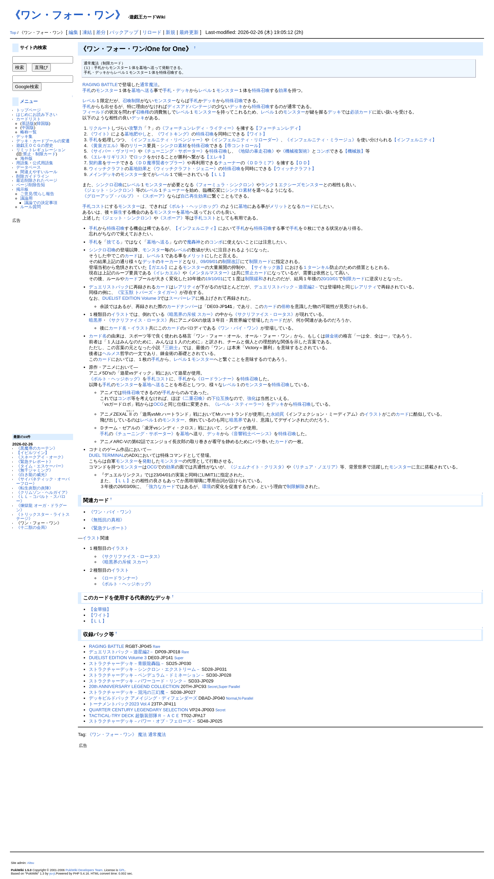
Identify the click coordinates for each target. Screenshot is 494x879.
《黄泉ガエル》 (104, 145)
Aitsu (30, 863)
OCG (158, 404)
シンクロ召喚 (109, 184)
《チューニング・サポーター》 (173, 151)
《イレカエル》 (167, 272)
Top (13, 33)
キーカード (171, 261)
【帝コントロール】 (243, 145)
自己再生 (189, 196)
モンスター (107, 90)
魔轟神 (193, 242)
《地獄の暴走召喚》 (256, 151)
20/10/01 (329, 278)
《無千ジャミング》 (34, 470)
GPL (122, 870)
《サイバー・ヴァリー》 (113, 151)
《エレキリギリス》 (109, 156)
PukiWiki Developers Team (84, 870)
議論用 (26, 198)
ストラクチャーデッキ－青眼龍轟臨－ (127, 663)
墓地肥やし (136, 133)
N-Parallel (245, 698)
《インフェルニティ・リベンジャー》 (167, 139)
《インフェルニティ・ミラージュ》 (320, 139)
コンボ (323, 151)
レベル (205, 90)
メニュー (29, 101)
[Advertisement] (39, 326)
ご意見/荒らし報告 (37, 193)
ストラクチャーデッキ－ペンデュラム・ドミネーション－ (147, 675)
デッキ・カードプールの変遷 (43, 141)
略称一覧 (28, 132)
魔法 (142, 734)
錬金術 (332, 335)
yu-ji (52, 873)
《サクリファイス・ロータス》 (264, 314)
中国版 (28, 127)
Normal (231, 698)
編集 (73, 32)
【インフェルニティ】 (414, 139)
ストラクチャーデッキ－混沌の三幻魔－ (129, 692)
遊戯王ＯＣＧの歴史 (34, 145)
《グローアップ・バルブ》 (109, 196)
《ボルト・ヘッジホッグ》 (194, 206)
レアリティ (185, 286)
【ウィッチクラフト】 (294, 168)
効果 (283, 90)
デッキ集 (24, 136)
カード (307, 206)
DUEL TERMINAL (106, 455)
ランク (267, 184)
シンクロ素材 (173, 145)
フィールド (93, 112)
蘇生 (118, 212)
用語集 (22, 163)
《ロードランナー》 (216, 378)
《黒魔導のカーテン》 (36, 448)
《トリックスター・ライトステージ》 (43, 516)
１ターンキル (316, 267)
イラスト (120, 314)
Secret (212, 687)
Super (179, 658)
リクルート (100, 128)
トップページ (28, 110)
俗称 (285, 306)
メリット (278, 206)
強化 (251, 398)
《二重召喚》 (193, 398)
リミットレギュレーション (41, 149)
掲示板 (22, 189)
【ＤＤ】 (303, 162)
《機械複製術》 (296, 151)
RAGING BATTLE (100, 84)
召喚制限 (131, 100)
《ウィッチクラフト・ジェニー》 (184, 168)
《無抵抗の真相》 (107, 519)
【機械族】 (354, 151)
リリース (138, 145)
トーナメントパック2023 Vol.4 (119, 703)
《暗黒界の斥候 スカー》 (190, 314)
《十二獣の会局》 (32, 527)
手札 (86, 90)
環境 (206, 486)
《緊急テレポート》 (34, 461)
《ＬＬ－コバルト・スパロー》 (41, 498)
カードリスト (28, 119)
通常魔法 (149, 84)
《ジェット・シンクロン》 (109, 190)
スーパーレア (182, 298)
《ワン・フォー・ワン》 (67, 15)
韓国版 (43, 123)
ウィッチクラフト (107, 168)
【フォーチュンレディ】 (278, 128)
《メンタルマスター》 (209, 272)
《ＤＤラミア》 (260, 162)
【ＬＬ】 (218, 174)
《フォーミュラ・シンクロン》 (225, 184)
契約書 (95, 162)
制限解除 (296, 486)
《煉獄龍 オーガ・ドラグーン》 (41, 507)
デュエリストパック (109, 286)
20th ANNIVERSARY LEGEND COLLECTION (134, 686)
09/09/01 (208, 261)
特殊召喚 (261, 90)
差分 (101, 32)
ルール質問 (30, 206)
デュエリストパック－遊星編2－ (286, 286)
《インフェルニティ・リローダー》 (245, 139)
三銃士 (171, 347)
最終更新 (189, 32)
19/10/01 (214, 278)
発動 (146, 461)
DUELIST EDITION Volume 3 (131, 298)
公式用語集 (43, 163)
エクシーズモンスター (301, 184)
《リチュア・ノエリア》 (315, 467)
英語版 (28, 123)
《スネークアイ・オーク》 (41, 457)
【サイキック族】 (267, 267)
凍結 (87, 32)
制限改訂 (231, 261)
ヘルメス (111, 353)
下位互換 (220, 398)
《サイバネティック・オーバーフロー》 (43, 481)
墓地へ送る (142, 90)
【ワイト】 (256, 133)
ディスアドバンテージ (189, 106)
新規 (170, 32)
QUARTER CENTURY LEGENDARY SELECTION (138, 709)
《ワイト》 (100, 133)
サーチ (113, 162)
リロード (152, 32)
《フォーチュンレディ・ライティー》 (198, 128)
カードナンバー (182, 306)
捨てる (113, 242)
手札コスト (93, 206)
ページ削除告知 (30, 184)
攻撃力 (135, 128)
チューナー (229, 162)
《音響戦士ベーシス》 (251, 433)
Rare (156, 647)
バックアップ (123, 32)
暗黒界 (95, 320)
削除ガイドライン (32, 176)
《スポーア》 (153, 196)
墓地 (133, 168)
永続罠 (277, 414)
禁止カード (256, 272)
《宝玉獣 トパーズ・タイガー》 (147, 292)
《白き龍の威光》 (32, 474)
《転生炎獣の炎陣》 (34, 488)
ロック (140, 156)
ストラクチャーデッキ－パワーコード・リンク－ (138, 681)
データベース (28, 167)
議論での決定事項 (40, 202)
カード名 (118, 328)
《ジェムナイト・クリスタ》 (257, 467)
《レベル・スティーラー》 (239, 404)
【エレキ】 (216, 156)
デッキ (182, 90)
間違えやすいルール (38, 171)
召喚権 (142, 112)
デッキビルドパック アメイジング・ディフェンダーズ (143, 698)
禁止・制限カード (39, 154)
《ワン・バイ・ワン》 (238, 328)
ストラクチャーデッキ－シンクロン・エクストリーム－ (144, 669)
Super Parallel (229, 687)
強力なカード (162, 486)
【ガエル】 (158, 267)
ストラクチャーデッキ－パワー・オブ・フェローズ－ (142, 721)
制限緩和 (254, 278)
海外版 (26, 158)
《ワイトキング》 (173, 133)
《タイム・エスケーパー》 (41, 466)
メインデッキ (102, 174)
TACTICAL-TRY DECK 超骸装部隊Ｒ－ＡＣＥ (134, 715)
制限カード (260, 261)
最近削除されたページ (36, 180)
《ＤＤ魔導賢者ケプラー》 (160, 162)
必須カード (361, 112)
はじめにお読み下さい (36, 114)
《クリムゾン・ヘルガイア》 (43, 492)
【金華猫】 (100, 609)
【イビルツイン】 (32, 452)
